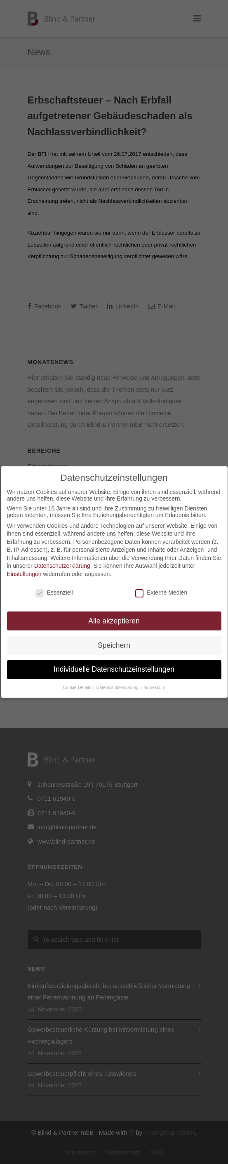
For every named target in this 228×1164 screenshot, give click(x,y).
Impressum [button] (154, 687)
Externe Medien (161, 592)
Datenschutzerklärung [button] (118, 687)
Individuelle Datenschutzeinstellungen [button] (114, 669)
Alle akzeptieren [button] (114, 621)
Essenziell (54, 592)
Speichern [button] (114, 645)
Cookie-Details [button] (77, 687)
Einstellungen (24, 574)
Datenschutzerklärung (62, 565)
